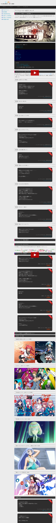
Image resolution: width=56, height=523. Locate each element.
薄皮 (46, 251)
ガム (21, 249)
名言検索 (5, 11)
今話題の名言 (6, 19)
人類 (41, 249)
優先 (44, 250)
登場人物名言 (18, 54)
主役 (35, 250)
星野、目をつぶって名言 (47, 510)
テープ (23, 250)
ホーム (4, 6)
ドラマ (18, 6)
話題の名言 (18, 58)
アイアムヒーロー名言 (47, 97)
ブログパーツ (6, 10)
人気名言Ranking (6, 13)
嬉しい (18, 250)
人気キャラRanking (7, 17)
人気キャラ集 (18, 57)
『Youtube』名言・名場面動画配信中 (22, 65)
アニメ (11, 6)
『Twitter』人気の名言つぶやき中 (22, 64)
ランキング (25, 6)
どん (19, 250)
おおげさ (16, 250)
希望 (24, 251)
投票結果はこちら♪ (19, 46)
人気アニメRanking (7, 15)
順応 (51, 251)
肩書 (38, 251)
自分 (41, 250)
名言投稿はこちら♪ (19, 47)
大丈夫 (53, 249)
